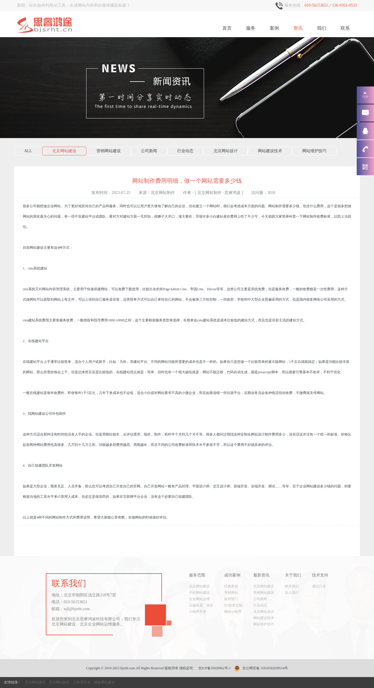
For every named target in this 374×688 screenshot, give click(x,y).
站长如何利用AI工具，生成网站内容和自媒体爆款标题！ (79, 5)
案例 (274, 28)
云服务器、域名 (201, 605)
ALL (28, 151)
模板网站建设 (104, 682)
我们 (321, 28)
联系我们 (292, 586)
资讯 (298, 28)
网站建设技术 (270, 151)
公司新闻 (149, 151)
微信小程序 (232, 612)
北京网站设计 (226, 151)
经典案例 (231, 586)
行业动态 (185, 151)
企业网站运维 (199, 599)
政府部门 (231, 599)
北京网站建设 (64, 151)
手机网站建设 (199, 593)
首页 (227, 28)
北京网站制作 (59, 682)
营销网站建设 (109, 151)
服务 (250, 28)
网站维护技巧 (314, 151)
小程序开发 (197, 612)
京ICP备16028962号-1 (214, 668)
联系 (345, 28)
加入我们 (292, 593)
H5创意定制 (233, 605)
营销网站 (231, 593)
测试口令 (319, 586)
